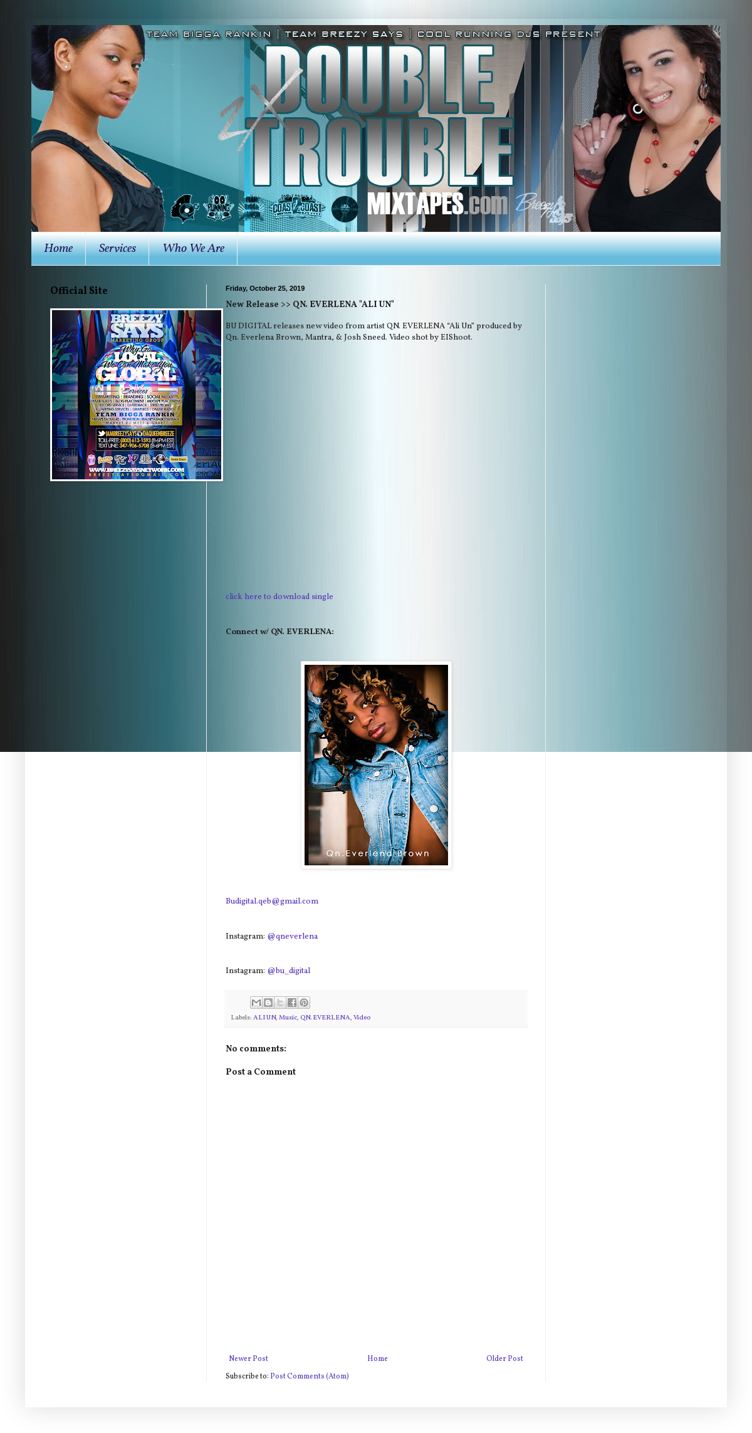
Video (361, 1018)
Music (288, 1018)
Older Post (504, 1359)
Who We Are (193, 249)
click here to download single (279, 597)
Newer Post (248, 1359)
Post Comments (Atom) (309, 1377)
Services (117, 249)
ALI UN (264, 1018)
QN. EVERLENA (325, 1018)
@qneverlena (292, 936)
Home (58, 249)
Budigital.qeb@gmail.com (272, 901)
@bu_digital (288, 971)
